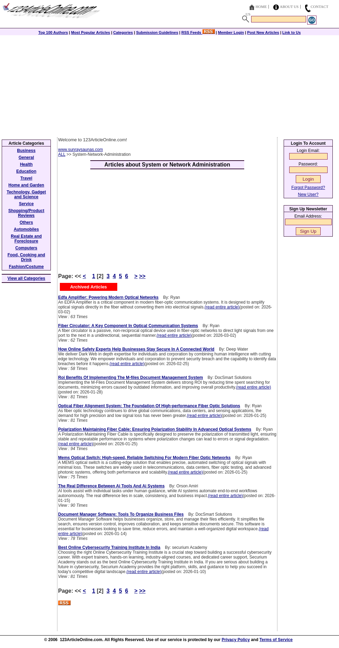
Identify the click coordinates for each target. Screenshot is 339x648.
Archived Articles (88, 286)
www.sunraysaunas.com (80, 149)
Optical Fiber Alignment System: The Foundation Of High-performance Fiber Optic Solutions (149, 405)
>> (142, 276)
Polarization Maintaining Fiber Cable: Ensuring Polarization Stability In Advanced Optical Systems (154, 429)
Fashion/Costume (26, 266)
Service (26, 203)
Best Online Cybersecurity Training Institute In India (109, 547)
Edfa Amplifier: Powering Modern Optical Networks (108, 297)
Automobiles (26, 229)
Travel (26, 178)
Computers (26, 248)
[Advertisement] (169, 85)
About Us (289, 6)
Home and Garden (26, 185)
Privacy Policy (236, 639)
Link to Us (291, 32)
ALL (61, 154)
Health (26, 164)
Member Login (231, 32)
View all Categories (26, 278)
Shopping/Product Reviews (26, 213)
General (26, 157)
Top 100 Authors (53, 32)
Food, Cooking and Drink (26, 257)
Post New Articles (263, 32)
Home (261, 6)
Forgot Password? (308, 187)
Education (26, 171)
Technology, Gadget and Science (26, 194)
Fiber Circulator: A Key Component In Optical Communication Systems (128, 325)
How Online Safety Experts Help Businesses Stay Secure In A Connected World (136, 349)
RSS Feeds (198, 32)
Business (26, 150)
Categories (123, 32)
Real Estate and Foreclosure (26, 239)
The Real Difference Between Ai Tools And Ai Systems (111, 486)
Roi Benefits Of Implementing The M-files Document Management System (130, 377)
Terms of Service (276, 639)
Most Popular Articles (90, 32)
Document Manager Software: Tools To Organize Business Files (121, 514)
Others (26, 222)
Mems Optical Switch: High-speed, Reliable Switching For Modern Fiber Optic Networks (144, 457)
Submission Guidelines (157, 32)
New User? (308, 194)
